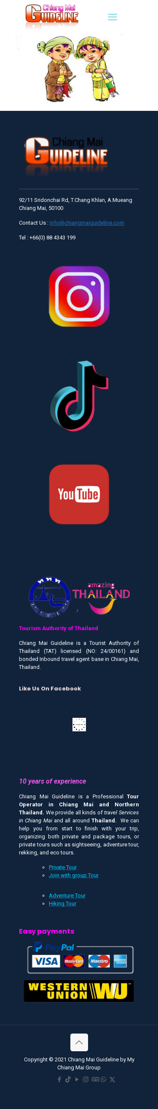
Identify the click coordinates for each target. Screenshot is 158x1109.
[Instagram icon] (86, 1079)
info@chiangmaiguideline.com (87, 223)
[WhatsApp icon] (103, 1079)
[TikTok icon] (68, 1079)
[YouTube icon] (77, 1079)
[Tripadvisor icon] (94, 1079)
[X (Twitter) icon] (112, 1079)
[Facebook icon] (59, 1079)
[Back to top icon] (79, 1042)
